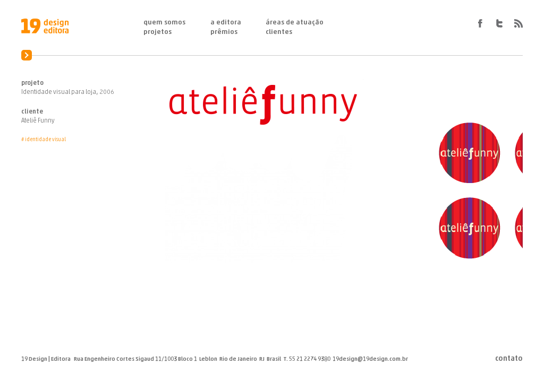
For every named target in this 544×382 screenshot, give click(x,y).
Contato (509, 359)
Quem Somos (164, 22)
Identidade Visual (45, 140)
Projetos (157, 32)
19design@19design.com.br (370, 359)
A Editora (225, 22)
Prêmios (223, 32)
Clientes (279, 32)
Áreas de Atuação (295, 22)
